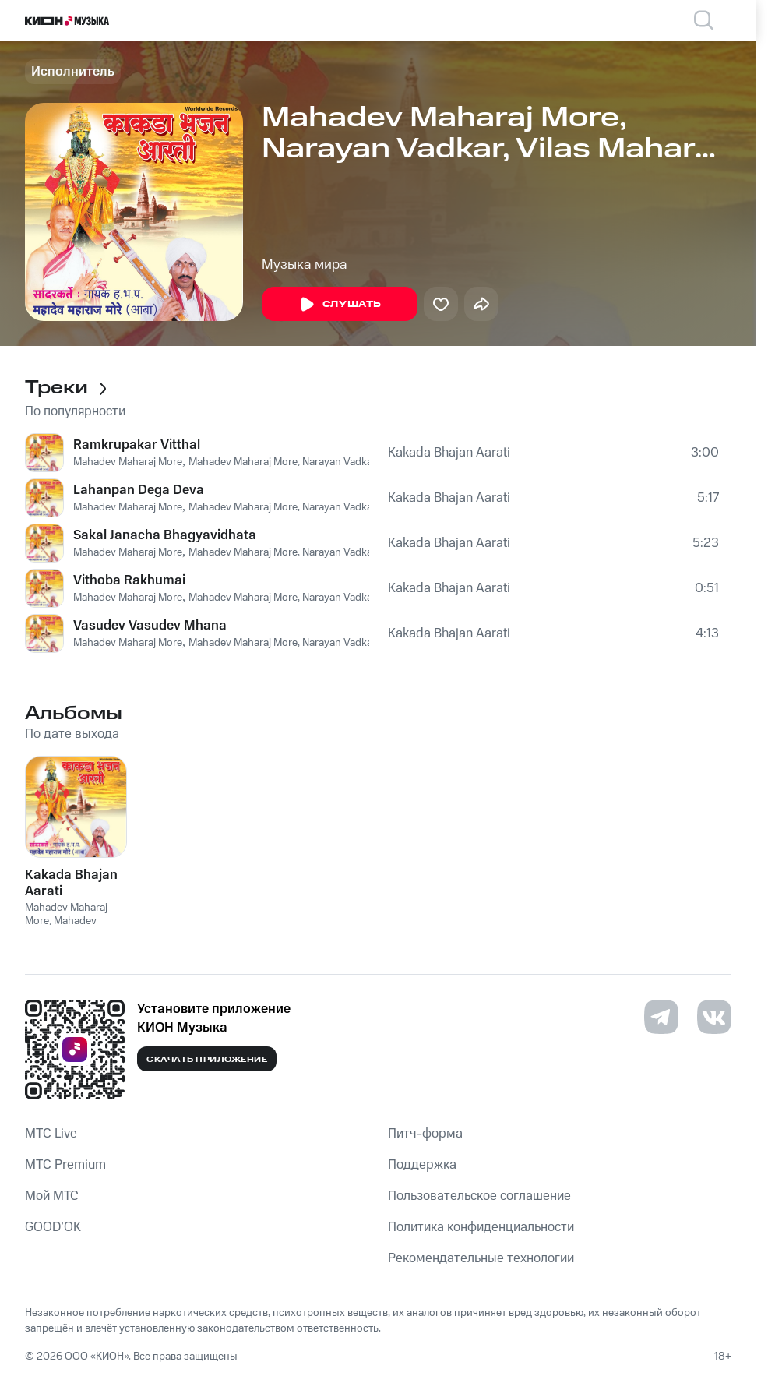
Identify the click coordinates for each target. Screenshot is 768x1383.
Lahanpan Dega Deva (138, 490)
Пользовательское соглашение (479, 1196)
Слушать (340, 304)
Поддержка (422, 1164)
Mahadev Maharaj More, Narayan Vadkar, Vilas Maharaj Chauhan (338, 462)
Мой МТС (52, 1196)
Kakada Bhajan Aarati (449, 452)
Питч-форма (425, 1133)
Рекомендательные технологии (481, 1258)
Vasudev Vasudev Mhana (150, 625)
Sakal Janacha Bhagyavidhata (164, 535)
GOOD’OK (53, 1227)
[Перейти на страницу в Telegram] (661, 1017)
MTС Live (51, 1133)
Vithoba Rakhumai (129, 580)
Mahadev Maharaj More (127, 462)
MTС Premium (65, 1164)
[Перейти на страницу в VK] (714, 1017)
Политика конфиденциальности (481, 1227)
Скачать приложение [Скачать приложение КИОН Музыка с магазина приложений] (206, 1059)
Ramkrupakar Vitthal (136, 445)
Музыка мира (304, 265)
